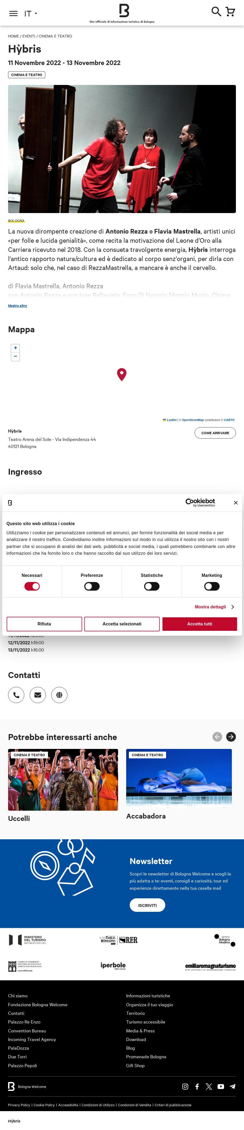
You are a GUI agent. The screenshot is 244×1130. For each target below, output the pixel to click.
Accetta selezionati (121, 624)
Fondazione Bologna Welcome (37, 1004)
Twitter (209, 1086)
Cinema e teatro (55, 36)
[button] (122, 375)
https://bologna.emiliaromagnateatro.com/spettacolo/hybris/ (56, 692)
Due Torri (17, 1056)
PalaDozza (18, 1048)
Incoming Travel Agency (32, 1039)
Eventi (28, 36)
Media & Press (140, 1030)
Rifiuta (44, 624)
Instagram (185, 1086)
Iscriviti (147, 905)
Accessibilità (68, 1104)
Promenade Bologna (146, 1056)
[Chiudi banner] (236, 503)
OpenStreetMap (193, 420)
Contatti (16, 1013)
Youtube (221, 1086)
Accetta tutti (199, 624)
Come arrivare (215, 432)
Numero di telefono (13, 692)
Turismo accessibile (145, 1021)
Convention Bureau (27, 1030)
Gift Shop (135, 1065)
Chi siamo (18, 995)
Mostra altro (17, 305)
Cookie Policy (44, 1104)
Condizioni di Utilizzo (98, 1104)
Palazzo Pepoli (22, 1065)
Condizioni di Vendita (134, 1104)
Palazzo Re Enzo (24, 1021)
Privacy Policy (19, 1104)
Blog (130, 1048)
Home (13, 36)
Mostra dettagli (210, 607)
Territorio (135, 1013)
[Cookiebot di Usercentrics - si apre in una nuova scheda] (191, 502)
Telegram (232, 1086)
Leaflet (170, 420)
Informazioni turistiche (148, 995)
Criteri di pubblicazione (173, 1104)
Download (136, 1039)
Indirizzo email (35, 692)
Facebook (197, 1086)
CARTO (229, 420)
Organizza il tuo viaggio (149, 1004)
